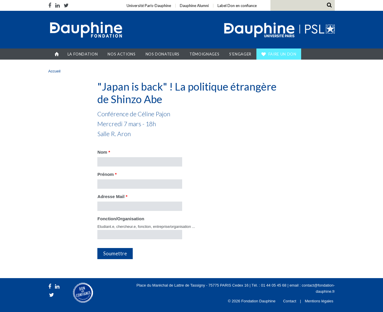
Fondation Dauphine (85, 30)
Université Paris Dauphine (279, 30)
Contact (289, 301)
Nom (103, 152)
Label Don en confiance (237, 5)
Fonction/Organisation (120, 218)
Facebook (50, 5)
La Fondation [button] (83, 54)
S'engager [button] (240, 54)
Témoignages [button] (204, 54)
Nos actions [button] (121, 54)
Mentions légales (319, 301)
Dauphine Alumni (194, 5)
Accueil (57, 54)
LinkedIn (57, 5)
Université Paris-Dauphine (149, 5)
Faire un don (282, 54)
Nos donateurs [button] (163, 54)
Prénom (107, 174)
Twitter (66, 5)
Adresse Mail (112, 196)
